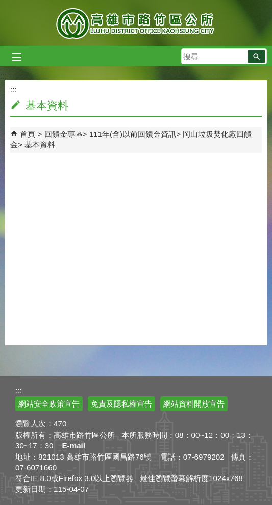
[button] (256, 56)
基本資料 (39, 144)
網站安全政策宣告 (49, 403)
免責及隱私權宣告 (121, 403)
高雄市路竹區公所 (136, 23)
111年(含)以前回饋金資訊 (132, 134)
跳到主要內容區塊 (5, 5)
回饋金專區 (63, 134)
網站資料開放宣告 (194, 403)
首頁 (27, 134)
